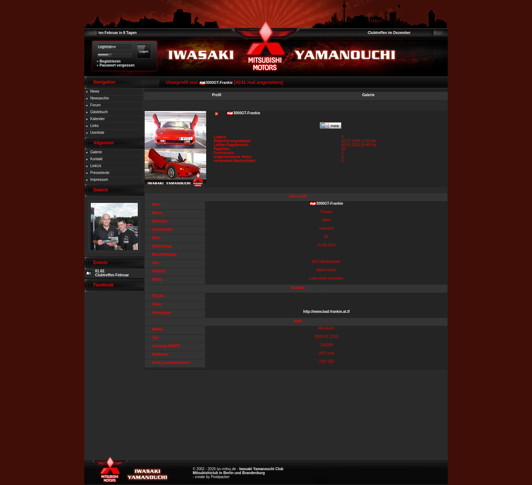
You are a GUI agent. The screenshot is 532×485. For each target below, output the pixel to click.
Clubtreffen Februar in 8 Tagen (110, 33)
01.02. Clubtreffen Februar (112, 273)
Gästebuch (99, 112)
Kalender (97, 119)
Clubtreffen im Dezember (389, 33)
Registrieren (109, 61)
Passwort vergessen (117, 65)
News (94, 91)
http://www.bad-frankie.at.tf (326, 312)
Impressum (99, 180)
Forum (95, 105)
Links (94, 126)
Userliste (97, 133)
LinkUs (96, 166)
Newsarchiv (99, 98)
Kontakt (96, 159)
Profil (216, 95)
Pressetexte (100, 173)
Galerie (96, 152)
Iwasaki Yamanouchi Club (261, 469)
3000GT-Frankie (219, 83)
